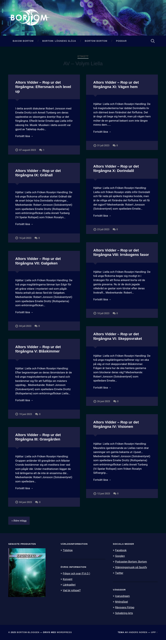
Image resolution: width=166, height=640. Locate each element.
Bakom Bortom (23, 42)
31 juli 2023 (103, 146)
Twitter (119, 573)
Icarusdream (123, 596)
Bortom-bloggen (28, 632)
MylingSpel (122, 602)
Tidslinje (68, 551)
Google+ (120, 556)
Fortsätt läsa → (24, 137)
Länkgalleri (69, 585)
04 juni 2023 (25, 503)
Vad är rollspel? (72, 591)
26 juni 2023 (103, 402)
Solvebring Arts (124, 613)
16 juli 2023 (25, 239)
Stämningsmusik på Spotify (132, 568)
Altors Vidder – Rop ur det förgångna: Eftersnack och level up (43, 87)
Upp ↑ (154, 632)
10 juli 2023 (103, 314)
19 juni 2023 (25, 415)
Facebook (121, 551)
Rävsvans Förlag (125, 607)
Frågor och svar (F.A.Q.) (77, 574)
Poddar (121, 42)
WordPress (64, 632)
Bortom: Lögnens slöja (59, 42)
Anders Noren (138, 632)
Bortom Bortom (96, 42)
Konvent (68, 579)
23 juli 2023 (103, 230)
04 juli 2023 (25, 327)
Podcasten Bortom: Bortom (132, 562)
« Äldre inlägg (19, 521)
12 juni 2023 (103, 495)
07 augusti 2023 (27, 151)
